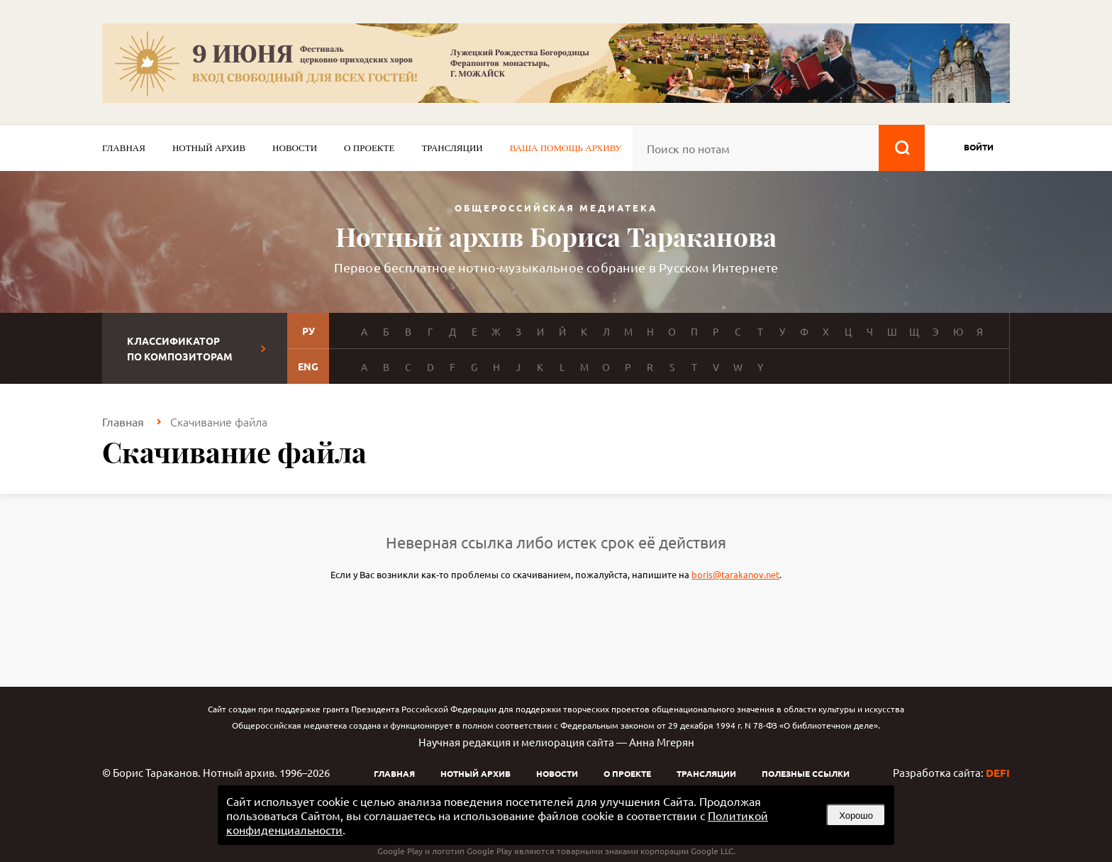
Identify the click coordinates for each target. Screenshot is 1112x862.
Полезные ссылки (806, 773)
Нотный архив (208, 148)
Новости (294, 148)
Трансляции (451, 148)
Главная (123, 148)
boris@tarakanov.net (735, 574)
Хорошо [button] (856, 815)
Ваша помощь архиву (566, 148)
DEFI (998, 773)
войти (979, 147)
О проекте (369, 148)
